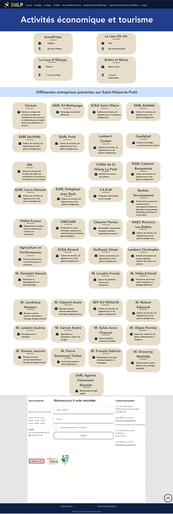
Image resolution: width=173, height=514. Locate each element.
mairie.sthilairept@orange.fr (39, 432)
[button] (38, 4)
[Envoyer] (84, 435)
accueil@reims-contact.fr (124, 418)
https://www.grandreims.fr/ (125, 420)
